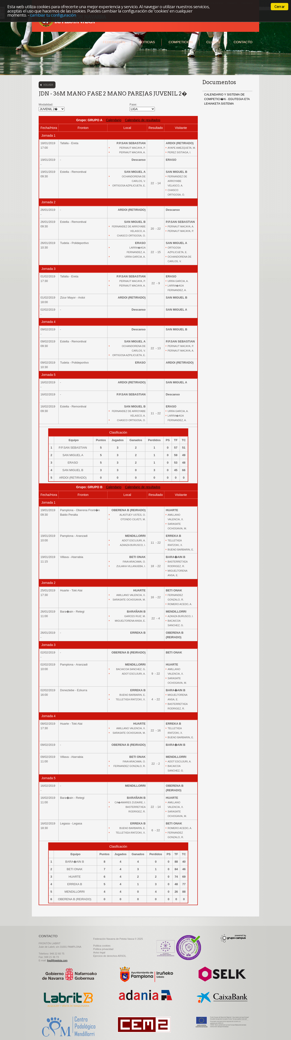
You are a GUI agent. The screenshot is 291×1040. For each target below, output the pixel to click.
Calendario (113, 120)
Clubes (213, 42)
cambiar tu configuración (53, 15)
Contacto (242, 42)
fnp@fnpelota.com (57, 960)
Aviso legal (99, 952)
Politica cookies (101, 945)
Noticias (147, 42)
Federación (114, 42)
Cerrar (279, 6)
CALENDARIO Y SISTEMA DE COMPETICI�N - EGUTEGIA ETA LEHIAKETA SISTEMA (227, 99)
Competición (180, 42)
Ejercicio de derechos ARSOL (109, 956)
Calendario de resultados (142, 120)
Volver (48, 84)
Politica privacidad (103, 949)
